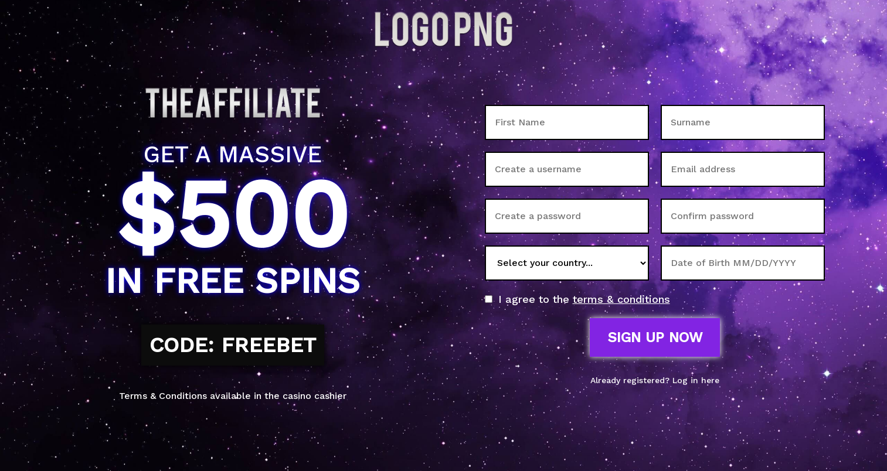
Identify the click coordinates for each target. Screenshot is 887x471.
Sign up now (654, 337)
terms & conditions (621, 299)
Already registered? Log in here (654, 380)
